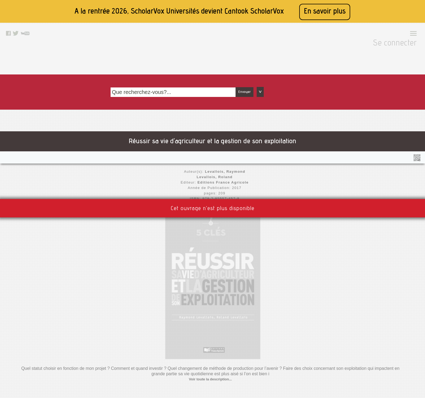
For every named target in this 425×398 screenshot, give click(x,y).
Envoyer (315, 52)
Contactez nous (197, 325)
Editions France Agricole (131, 132)
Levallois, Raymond (136, 121)
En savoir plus (325, 12)
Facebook (192, 346)
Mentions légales (128, 332)
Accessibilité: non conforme (137, 339)
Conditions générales (132, 352)
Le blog (190, 332)
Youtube (191, 359)
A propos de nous (128, 346)
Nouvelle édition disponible (128, 153)
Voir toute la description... (294, 148)
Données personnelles (132, 359)
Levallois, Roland (139, 126)
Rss (187, 339)
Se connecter (397, 35)
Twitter (190, 352)
